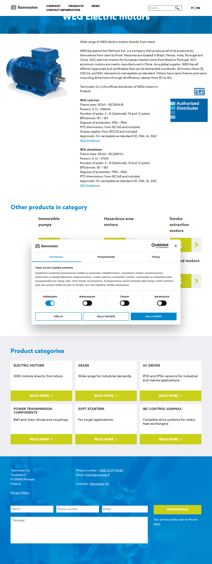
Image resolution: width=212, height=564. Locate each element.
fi (193, 8)
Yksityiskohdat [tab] (106, 256)
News (96, 6)
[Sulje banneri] (176, 246)
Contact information (63, 10)
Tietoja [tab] (156, 256)
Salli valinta (106, 316)
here (157, 524)
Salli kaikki (153, 316)
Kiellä (58, 316)
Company (53, 6)
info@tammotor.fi (97, 475)
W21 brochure (90, 185)
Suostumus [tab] (56, 256)
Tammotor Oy (99, 484)
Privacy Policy (20, 493)
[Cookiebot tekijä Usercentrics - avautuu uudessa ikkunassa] (153, 245)
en (198, 8)
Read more (177, 245)
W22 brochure (90, 140)
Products (76, 6)
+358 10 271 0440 (110, 470)
